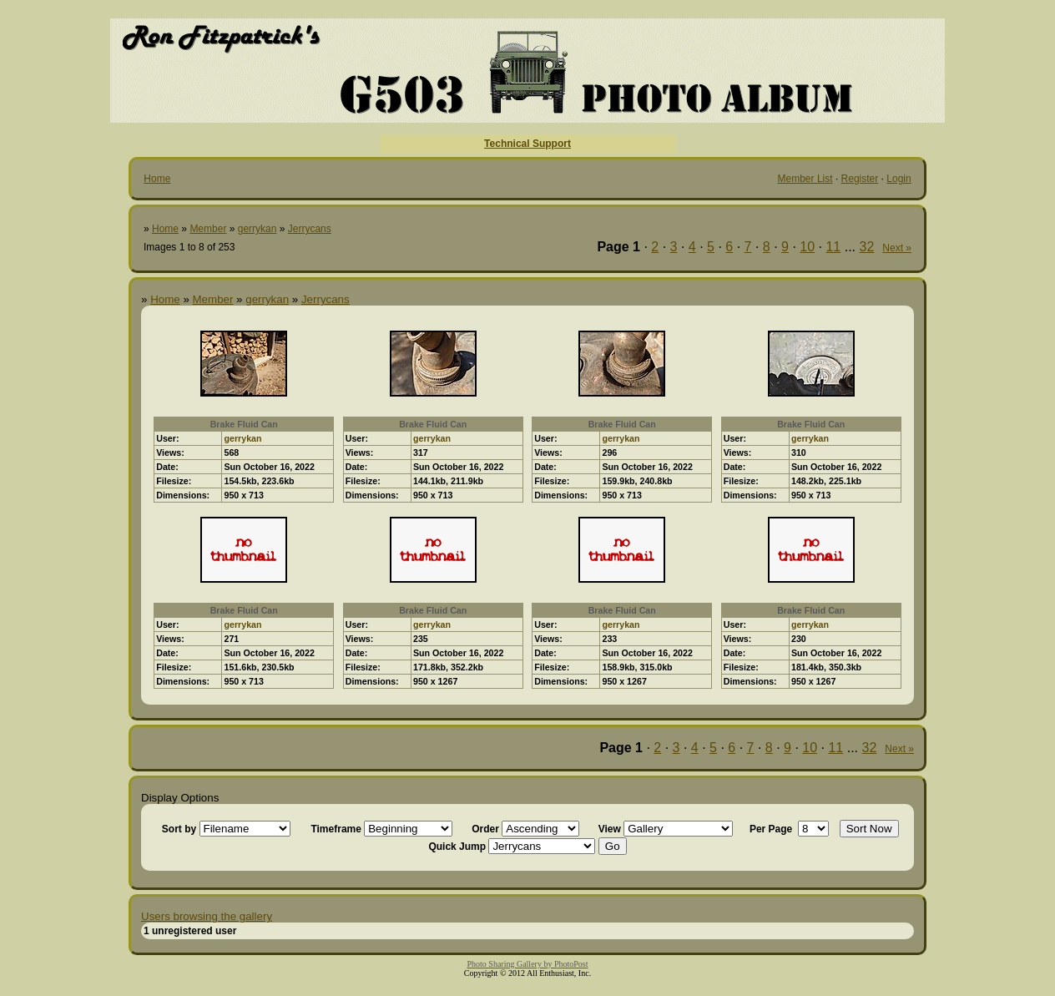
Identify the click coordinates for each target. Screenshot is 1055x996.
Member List (805, 179)
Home (157, 179)
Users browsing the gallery (206, 916)
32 (867, 247)
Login (898, 179)
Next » (896, 248)
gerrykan (257, 229)
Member (207, 229)
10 (807, 247)
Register (860, 179)
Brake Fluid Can (244, 424)
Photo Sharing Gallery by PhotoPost (527, 963)
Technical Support (527, 143)
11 (832, 247)
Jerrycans (309, 229)
